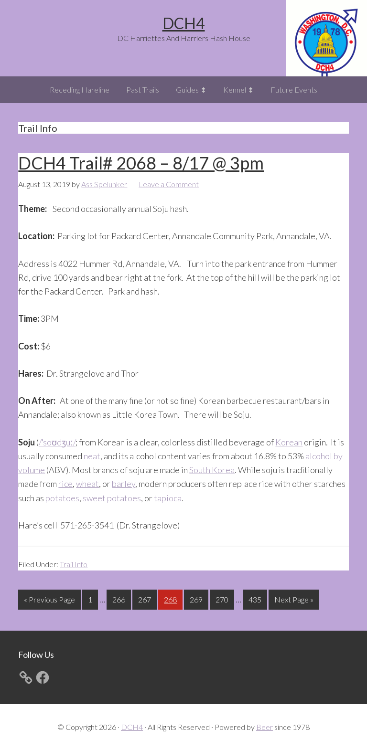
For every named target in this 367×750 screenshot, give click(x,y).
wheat (87, 483)
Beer (264, 726)
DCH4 (183, 23)
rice (65, 483)
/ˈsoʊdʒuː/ (57, 442)
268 (171, 598)
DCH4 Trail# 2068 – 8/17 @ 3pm (141, 162)
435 (256, 598)
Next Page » (293, 601)
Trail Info (73, 564)
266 (120, 598)
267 (146, 598)
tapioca (168, 498)
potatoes (62, 498)
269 (197, 598)
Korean (288, 442)
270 (223, 598)
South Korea (212, 470)
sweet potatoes (112, 498)
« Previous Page (49, 601)
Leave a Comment (169, 184)
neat (92, 456)
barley (123, 483)
